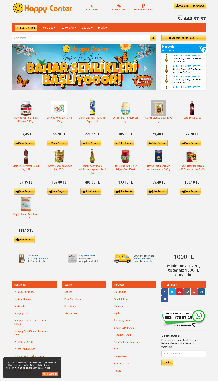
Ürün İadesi (70, 306)
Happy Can (21, 313)
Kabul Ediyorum (50, 374)
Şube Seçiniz (24, 143)
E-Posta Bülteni (170, 335)
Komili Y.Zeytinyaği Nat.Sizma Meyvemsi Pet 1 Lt (92, 169)
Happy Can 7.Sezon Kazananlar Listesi (31, 322)
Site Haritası (70, 313)
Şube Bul (26, 28)
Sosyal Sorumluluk (124, 327)
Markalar (20, 306)
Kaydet (167, 362)
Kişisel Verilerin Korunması (29, 356)
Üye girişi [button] (182, 5)
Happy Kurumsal (24, 292)
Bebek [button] (102, 27)
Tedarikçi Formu (122, 335)
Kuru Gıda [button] (49, 27)
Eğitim (117, 313)
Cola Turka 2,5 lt (192, 117)
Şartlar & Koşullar (24, 349)
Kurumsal (119, 284)
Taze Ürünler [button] (68, 27)
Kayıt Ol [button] (198, 5)
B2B (116, 349)
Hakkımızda (20, 284)
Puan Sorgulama (72, 299)
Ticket (117, 370)
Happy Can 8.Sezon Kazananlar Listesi (31, 333)
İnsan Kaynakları (122, 320)
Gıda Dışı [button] (87, 27)
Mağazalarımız (121, 356)
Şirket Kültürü (121, 299)
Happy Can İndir (23, 341)
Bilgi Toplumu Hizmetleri (127, 342)
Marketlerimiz (22, 299)
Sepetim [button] (184, 38)
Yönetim (118, 306)
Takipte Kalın (170, 284)
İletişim (68, 284)
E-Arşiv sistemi (121, 363)
